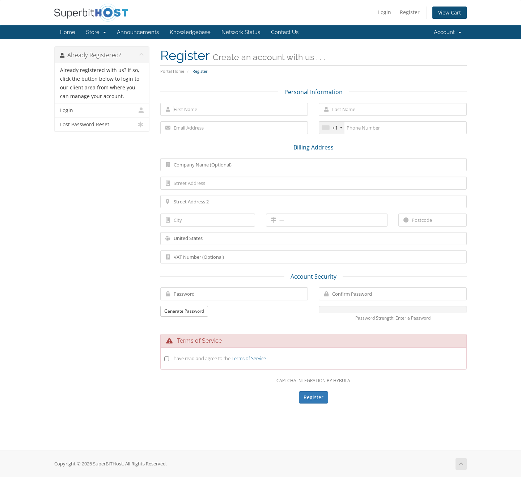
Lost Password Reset (102, 124)
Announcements (138, 32)
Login (384, 12)
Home (67, 32)
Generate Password (184, 311)
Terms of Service (249, 358)
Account (447, 32)
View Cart (449, 12)
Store (96, 32)
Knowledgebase (190, 32)
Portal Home (172, 71)
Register (410, 12)
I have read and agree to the (218, 358)
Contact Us (284, 32)
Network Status (240, 32)
